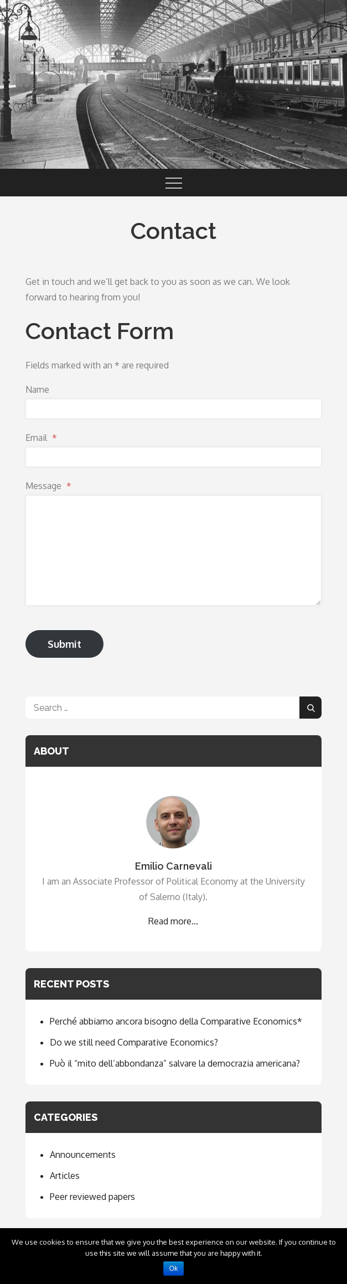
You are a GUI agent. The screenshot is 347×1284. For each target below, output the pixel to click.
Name (37, 389)
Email (41, 437)
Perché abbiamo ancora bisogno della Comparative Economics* (176, 1021)
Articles (65, 1175)
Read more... (173, 921)
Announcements (83, 1154)
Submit (64, 644)
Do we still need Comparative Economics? (134, 1042)
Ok (173, 1268)
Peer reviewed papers (92, 1196)
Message (48, 485)
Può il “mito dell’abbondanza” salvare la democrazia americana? (175, 1063)
